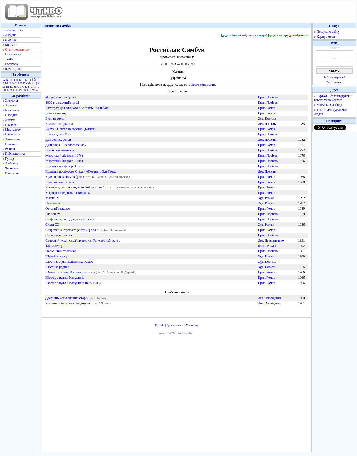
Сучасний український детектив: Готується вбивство (82, 240)
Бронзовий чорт (56, 113)
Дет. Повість (267, 124)
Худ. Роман (266, 198)
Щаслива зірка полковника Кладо (69, 262)
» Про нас (9, 40)
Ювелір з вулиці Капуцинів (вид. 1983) (73, 283)
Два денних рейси (58, 140)
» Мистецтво (12, 130)
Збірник (101, 298)
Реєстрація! (334, 82)
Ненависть (53, 203)
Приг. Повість (268, 97)
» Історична (11, 110)
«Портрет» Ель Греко (60, 97)
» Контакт (9, 45)
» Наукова (9, 125)
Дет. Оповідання (269, 298)
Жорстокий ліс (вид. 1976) (64, 155)
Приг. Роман (266, 108)
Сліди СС (52, 224)
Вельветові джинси (59, 124)
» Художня (10, 105)
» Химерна (10, 100)
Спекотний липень (58, 235)
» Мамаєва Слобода (328, 105)
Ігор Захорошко (122, 187)
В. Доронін (99, 176)
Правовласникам (175, 325)
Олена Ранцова (145, 187)
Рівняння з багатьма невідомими (68, 303)
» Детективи (11, 139)
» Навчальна (11, 134)
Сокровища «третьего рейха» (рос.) (70, 230)
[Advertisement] (176, 395)
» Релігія (9, 149)
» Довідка (9, 35)
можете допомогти (202, 85)
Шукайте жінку (56, 256)
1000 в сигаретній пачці (62, 102)
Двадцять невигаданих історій (66, 298)
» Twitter (9, 59)
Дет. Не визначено (271, 240)
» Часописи (11, 168)
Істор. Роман (267, 246)
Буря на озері (54, 118)
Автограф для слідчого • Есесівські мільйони (77, 108)
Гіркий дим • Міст (58, 134)
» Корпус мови (324, 37)
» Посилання (12, 54)
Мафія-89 (52, 198)
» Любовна (10, 163)
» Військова (11, 173)
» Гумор (8, 159)
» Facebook (10, 64)
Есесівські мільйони (59, 150)
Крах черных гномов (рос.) (64, 177)
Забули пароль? (334, 77)
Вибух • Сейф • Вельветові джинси (70, 129)
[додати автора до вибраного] (288, 35)
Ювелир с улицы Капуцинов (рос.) (70, 272)
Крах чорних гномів (59, 182)
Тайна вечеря (54, 246)
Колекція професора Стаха (64, 166)
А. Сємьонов (111, 272)
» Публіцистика (14, 154)
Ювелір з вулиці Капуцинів (64, 278)
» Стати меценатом (16, 49)
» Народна (10, 115)
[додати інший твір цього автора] (244, 35)
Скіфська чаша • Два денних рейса (70, 219)
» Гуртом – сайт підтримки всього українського (333, 98)
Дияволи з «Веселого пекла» (65, 145)
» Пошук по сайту (326, 32)
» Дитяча (9, 120)
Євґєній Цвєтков (119, 176)
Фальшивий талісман (60, 251)
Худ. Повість (267, 118)
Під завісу (52, 214)
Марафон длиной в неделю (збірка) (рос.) (74, 187)
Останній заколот (57, 209)
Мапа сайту (192, 325)
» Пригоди (10, 144)
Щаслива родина (57, 267)
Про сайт (160, 325)
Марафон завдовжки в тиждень (67, 193)
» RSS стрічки (13, 69)
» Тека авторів (13, 30)
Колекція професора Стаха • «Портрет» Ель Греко (80, 171)
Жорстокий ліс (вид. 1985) (64, 161)
